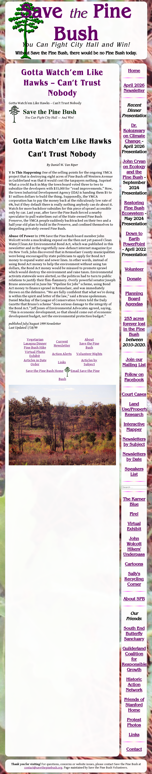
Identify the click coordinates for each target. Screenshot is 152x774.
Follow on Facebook (134, 377)
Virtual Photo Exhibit (35, 354)
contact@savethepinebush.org (43, 767)
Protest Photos (134, 722)
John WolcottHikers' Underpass (134, 546)
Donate (134, 278)
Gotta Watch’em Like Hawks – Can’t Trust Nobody (62, 82)
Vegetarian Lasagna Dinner (35, 341)
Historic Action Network (134, 684)
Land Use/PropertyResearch (134, 409)
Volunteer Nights (89, 354)
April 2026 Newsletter (134, 87)
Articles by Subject (89, 362)
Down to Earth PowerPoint (134, 239)
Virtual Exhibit (134, 526)
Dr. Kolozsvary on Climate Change (134, 133)
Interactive (134, 424)
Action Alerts (62, 354)
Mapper (134, 429)
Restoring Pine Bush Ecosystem (133, 208)
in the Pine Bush (134, 329)
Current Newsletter (62, 343)
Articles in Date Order (35, 362)
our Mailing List (134, 362)
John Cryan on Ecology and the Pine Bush (134, 169)
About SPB (134, 598)
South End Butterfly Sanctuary (134, 633)
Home (134, 70)
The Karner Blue (134, 501)
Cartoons (134, 564)
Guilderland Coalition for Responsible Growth (134, 659)
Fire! (134, 513)
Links (62, 362)
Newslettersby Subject (134, 441)
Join (130, 359)
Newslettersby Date (134, 456)
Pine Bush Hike (35, 347)
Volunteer (134, 269)
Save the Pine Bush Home (44, 371)
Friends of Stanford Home (134, 705)
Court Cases (134, 394)
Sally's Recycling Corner (134, 579)
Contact (134, 749)
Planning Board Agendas (134, 299)
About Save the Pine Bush (89, 343)
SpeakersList (134, 471)
